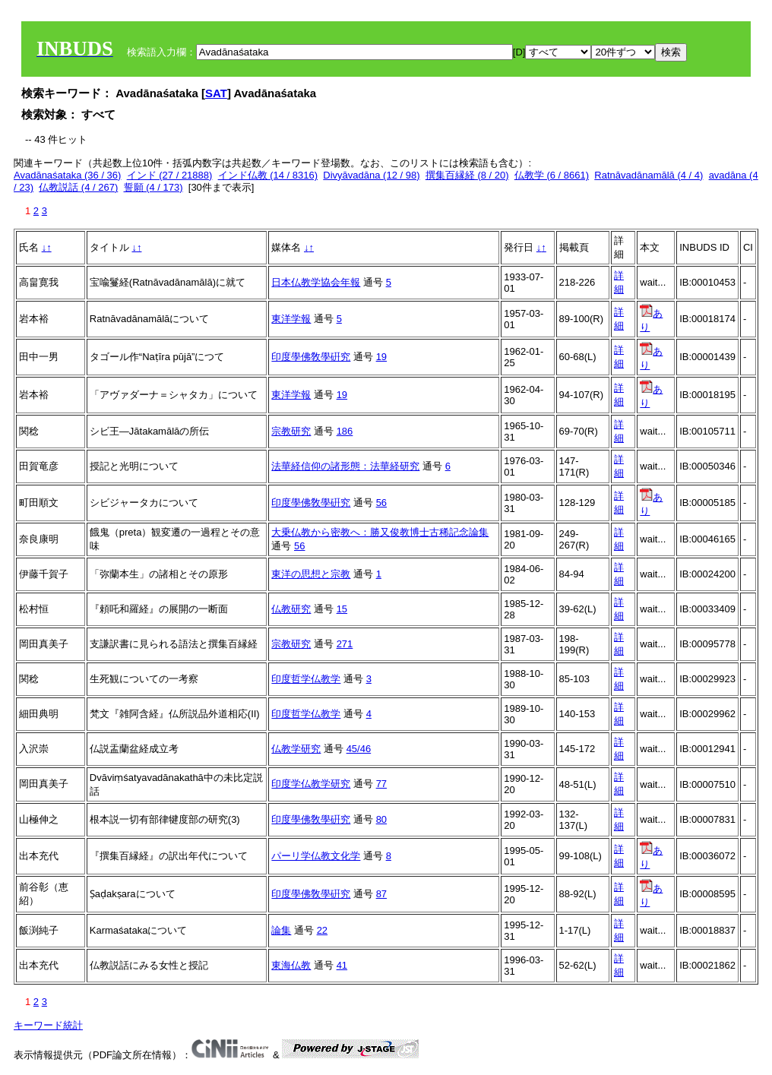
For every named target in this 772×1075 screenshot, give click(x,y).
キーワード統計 (48, 1025)
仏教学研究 (296, 748)
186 (345, 431)
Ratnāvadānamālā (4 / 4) (648, 175)
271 (345, 644)
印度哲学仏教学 (305, 679)
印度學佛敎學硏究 (310, 356)
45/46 (359, 748)
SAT (216, 93)
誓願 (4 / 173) (153, 187)
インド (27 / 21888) (170, 175)
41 (342, 965)
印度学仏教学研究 (310, 783)
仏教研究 (291, 609)
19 (381, 356)
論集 (281, 930)
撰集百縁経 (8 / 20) (467, 175)
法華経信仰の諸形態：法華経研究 (345, 466)
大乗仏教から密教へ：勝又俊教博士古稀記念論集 (380, 532)
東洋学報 (291, 318)
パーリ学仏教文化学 (315, 856)
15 (342, 609)
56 (381, 502)
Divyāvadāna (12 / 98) (371, 175)
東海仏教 (291, 965)
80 (381, 819)
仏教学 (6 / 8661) (551, 175)
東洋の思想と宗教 (310, 574)
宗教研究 (291, 431)
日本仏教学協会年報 (315, 282)
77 (381, 783)
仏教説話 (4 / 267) (78, 187)
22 (322, 930)
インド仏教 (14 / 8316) (268, 175)
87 (381, 894)
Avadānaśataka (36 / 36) (67, 175)
